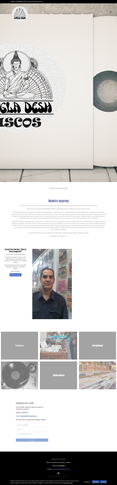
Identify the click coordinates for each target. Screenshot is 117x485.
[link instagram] (58, 473)
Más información (15, 275)
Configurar (87, 482)
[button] (56, 13)
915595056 (19, 1)
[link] (20, 14)
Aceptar (103, 482)
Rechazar (95, 482)
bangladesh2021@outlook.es (35, 1)
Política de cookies (53, 476)
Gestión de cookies (63, 476)
